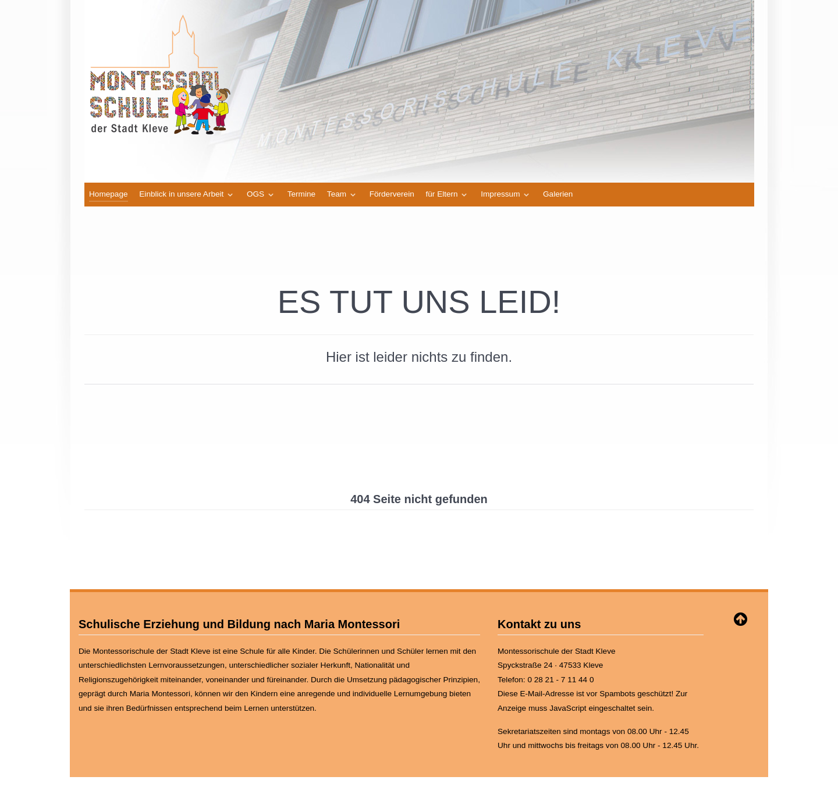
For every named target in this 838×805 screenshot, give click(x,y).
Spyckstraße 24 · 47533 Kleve (550, 665)
